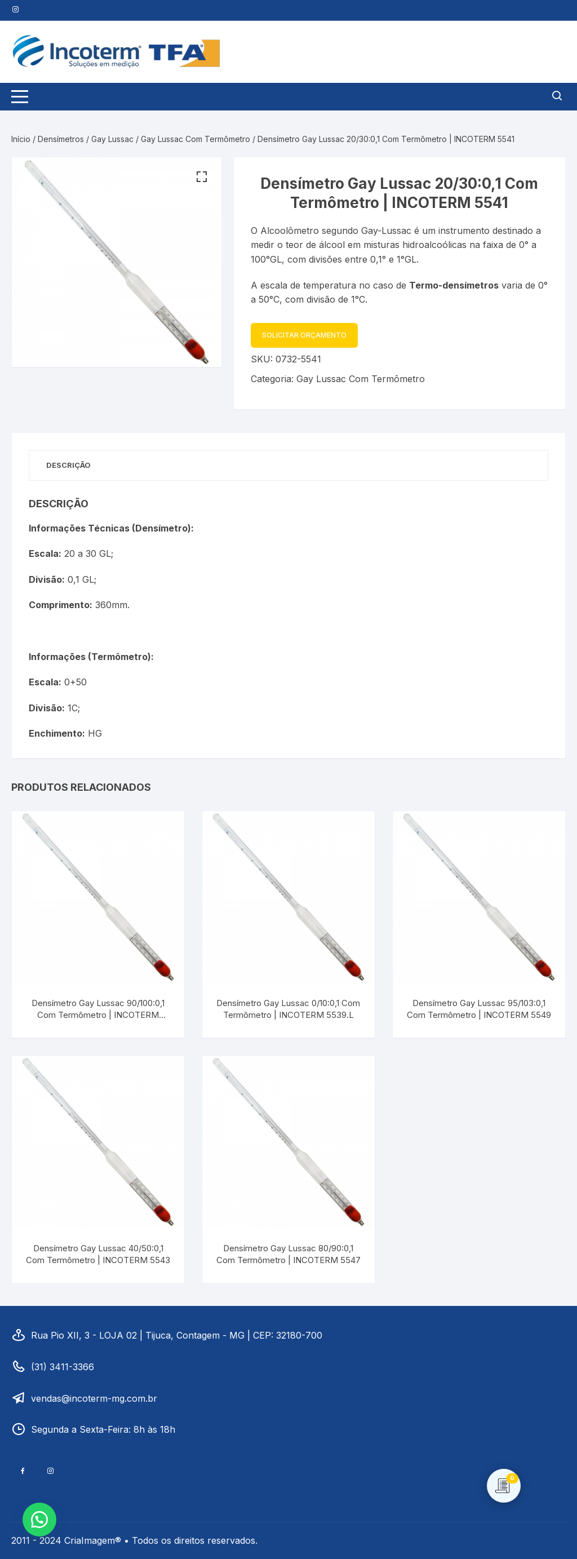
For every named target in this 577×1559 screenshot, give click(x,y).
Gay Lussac (112, 139)
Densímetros (61, 139)
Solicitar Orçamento (304, 335)
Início (20, 139)
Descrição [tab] (68, 465)
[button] (201, 177)
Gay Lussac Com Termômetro (195, 139)
